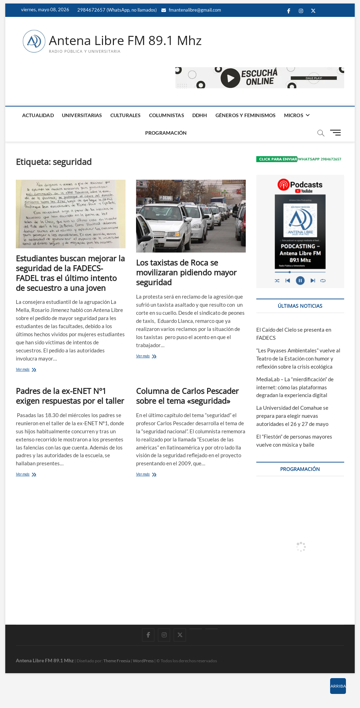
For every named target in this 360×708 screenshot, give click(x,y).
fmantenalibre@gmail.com (191, 10)
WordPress (143, 660)
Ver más (32, 370)
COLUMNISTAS (166, 115)
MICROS (293, 115)
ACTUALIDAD (38, 115)
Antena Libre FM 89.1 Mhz (125, 40)
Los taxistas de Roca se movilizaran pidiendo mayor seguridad (186, 272)
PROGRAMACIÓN (166, 133)
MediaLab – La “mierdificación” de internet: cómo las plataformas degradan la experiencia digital (295, 387)
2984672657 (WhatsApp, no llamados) (116, 10)
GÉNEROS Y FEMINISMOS (246, 115)
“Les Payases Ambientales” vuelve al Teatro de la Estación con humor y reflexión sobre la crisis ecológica (298, 358)
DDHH (199, 115)
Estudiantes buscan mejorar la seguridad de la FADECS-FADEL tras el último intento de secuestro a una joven (70, 273)
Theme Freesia (116, 660)
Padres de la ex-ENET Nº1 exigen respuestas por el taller (70, 395)
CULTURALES (125, 115)
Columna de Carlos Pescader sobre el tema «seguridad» (187, 395)
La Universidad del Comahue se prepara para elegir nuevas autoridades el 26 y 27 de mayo (292, 415)
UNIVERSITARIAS (82, 115)
